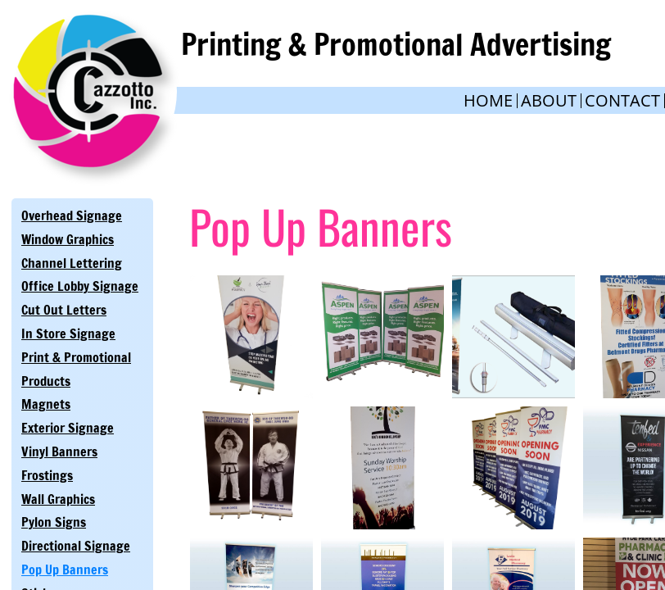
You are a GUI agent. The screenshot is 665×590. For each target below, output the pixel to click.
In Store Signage (68, 333)
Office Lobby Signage (79, 286)
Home (488, 100)
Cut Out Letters (63, 310)
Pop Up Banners (64, 569)
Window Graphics (67, 239)
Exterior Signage (67, 428)
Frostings (47, 475)
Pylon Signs (53, 522)
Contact (622, 100)
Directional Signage (75, 546)
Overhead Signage (71, 215)
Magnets (45, 404)
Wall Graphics (58, 499)
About (549, 100)
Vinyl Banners (59, 451)
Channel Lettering (71, 263)
